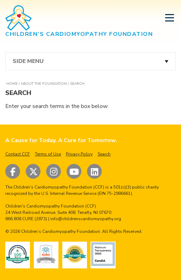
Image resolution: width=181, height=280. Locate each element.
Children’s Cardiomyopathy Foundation (60, 231)
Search (104, 154)
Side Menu (28, 61)
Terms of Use (48, 154)
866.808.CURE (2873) (26, 219)
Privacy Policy (79, 154)
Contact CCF (17, 154)
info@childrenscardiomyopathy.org (85, 219)
